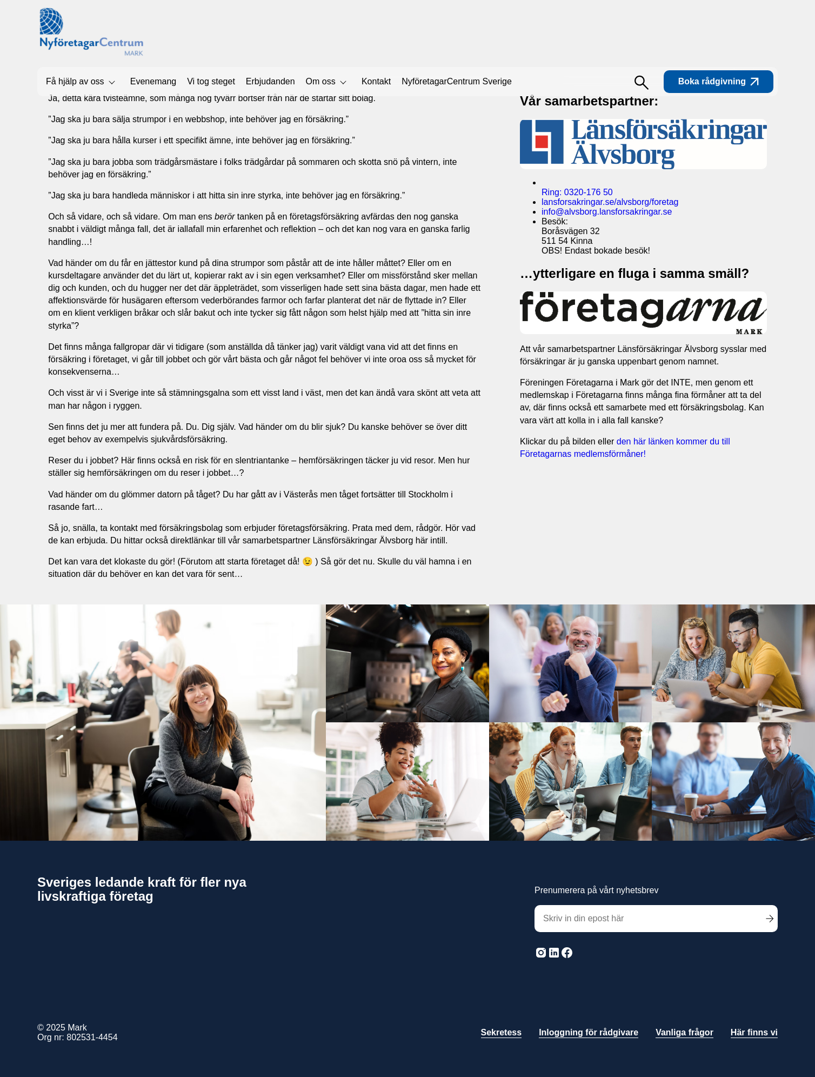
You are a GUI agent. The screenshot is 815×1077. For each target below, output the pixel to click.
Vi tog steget (211, 81)
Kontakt (376, 81)
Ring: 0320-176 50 (577, 192)
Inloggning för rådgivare (588, 1032)
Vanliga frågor (684, 1032)
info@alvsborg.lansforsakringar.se (607, 211)
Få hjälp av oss (75, 81)
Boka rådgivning (718, 81)
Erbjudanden (270, 81)
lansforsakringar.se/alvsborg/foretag (610, 202)
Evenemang (153, 81)
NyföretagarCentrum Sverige (457, 81)
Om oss (321, 81)
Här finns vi (754, 1032)
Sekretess (501, 1032)
